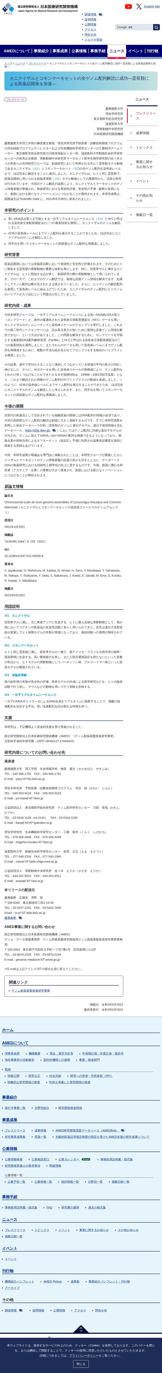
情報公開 (13, 1076)
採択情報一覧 (70, 1181)
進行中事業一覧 (15, 1108)
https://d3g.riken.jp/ (40, 430)
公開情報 (90, 24)
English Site (152, 6)
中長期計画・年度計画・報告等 (103, 1053)
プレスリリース (37, 63)
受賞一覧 (40, 1136)
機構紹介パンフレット (19, 1281)
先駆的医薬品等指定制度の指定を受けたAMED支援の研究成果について (102, 1136)
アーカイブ (12, 1287)
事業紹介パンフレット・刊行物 (109, 1281)
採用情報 (90, 19)
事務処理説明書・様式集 (116, 1159)
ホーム (8, 1030)
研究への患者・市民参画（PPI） (91, 1076)
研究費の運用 (70, 1207)
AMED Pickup (52, 1281)
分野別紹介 (42, 1108)
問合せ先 (90, 34)
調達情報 (93, 14)
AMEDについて (15, 1043)
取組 (8, 1069)
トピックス (42, 1230)
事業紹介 (9, 1097)
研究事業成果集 (15, 1136)
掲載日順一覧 (121, 1181)
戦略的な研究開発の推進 (24, 1082)
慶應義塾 (13, 918)
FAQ (49, 1207)
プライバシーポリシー (84, 1355)
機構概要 (34, 1053)
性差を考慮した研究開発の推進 (69, 1082)
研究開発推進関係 (70, 1108)
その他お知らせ (128, 1230)
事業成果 (9, 1120)
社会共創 (55, 1076)
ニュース (20, 63)
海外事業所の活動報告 (19, 1059)
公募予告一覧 (16, 1181)
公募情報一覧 (43, 1181)
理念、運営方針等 (61, 1053)
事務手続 (9, 1197)
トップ (8, 63)
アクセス (90, 29)
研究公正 (34, 1076)
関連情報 (55, 1165)
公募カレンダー (74, 1159)
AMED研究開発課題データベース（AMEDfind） (89, 1130)
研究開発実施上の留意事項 (22, 1165)
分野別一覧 (95, 1181)
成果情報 (40, 1130)
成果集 (75, 1281)
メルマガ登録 (93, 39)
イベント (64, 1230)
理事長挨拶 (12, 1053)
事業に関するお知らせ (94, 1230)
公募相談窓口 (40, 1159)
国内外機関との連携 (56, 1059)
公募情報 (9, 1149)
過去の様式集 (97, 1207)
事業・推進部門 (89, 1059)
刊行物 (8, 1271)
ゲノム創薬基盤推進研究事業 (31, 990)
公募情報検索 (14, 1159)
